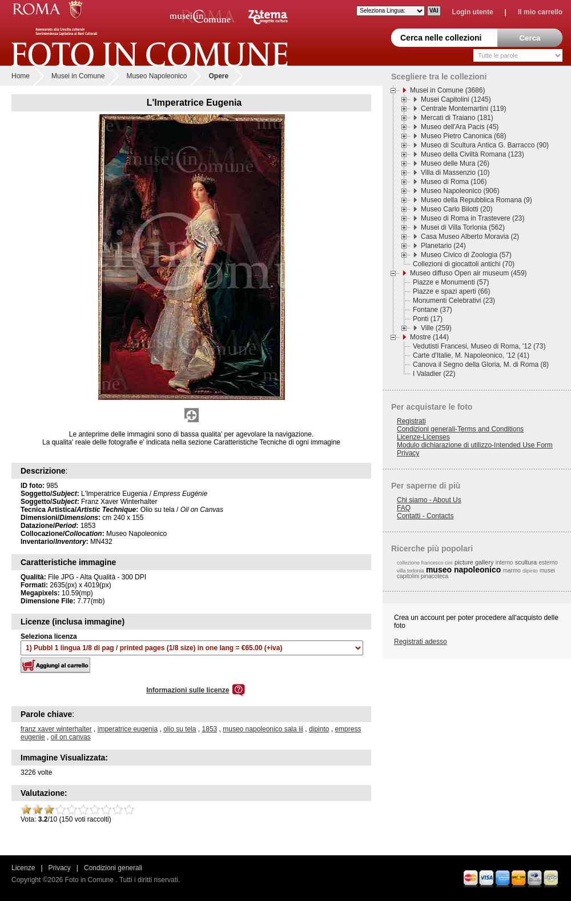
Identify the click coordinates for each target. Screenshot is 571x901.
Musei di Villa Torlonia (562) (463, 227)
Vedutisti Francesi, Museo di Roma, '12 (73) (479, 346)
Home (20, 76)
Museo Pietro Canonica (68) (463, 136)
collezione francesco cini (425, 563)
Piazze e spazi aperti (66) (451, 291)
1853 (210, 729)
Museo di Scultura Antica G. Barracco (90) (485, 145)
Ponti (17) (428, 319)
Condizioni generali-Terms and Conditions (460, 429)
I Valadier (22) (434, 374)
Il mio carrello (540, 12)
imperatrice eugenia (128, 729)
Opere (218, 76)
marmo (512, 570)
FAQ (404, 508)
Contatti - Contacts (425, 516)
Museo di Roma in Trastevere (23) (472, 218)
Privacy (408, 453)
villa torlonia (410, 571)
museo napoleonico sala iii (263, 729)
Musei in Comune (77, 76)
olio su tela (179, 729)
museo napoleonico (463, 569)
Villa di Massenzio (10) (455, 173)
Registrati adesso (420, 642)
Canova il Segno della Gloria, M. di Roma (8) (481, 365)
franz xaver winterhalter (56, 729)
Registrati (411, 421)
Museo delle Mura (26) (455, 163)
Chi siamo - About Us (429, 500)
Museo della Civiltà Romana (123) (472, 154)
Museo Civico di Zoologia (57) (466, 255)
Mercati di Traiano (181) (457, 118)
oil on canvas (71, 737)
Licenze (23, 868)
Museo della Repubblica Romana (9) (476, 200)
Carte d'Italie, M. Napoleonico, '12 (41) (471, 355)
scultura (526, 562)
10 (129, 809)
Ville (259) (436, 328)
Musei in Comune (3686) (447, 90)
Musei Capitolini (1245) (456, 99)
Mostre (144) (429, 337)
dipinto (319, 729)
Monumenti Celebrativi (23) (454, 301)
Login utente (472, 12)
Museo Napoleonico (156, 76)
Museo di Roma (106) (453, 182)
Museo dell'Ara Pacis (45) (459, 127)
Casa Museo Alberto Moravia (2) (470, 237)
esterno (548, 562)
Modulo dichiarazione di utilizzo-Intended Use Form (475, 445)
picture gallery (474, 562)
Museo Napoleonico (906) (460, 191)
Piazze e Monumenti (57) (451, 282)
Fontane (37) (432, 310)
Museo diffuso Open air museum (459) (468, 273)
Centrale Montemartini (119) (463, 109)
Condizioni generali (113, 868)
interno (504, 562)
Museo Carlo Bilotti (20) (456, 209)
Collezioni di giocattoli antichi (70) (463, 264)
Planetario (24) (443, 246)
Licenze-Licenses (423, 437)
